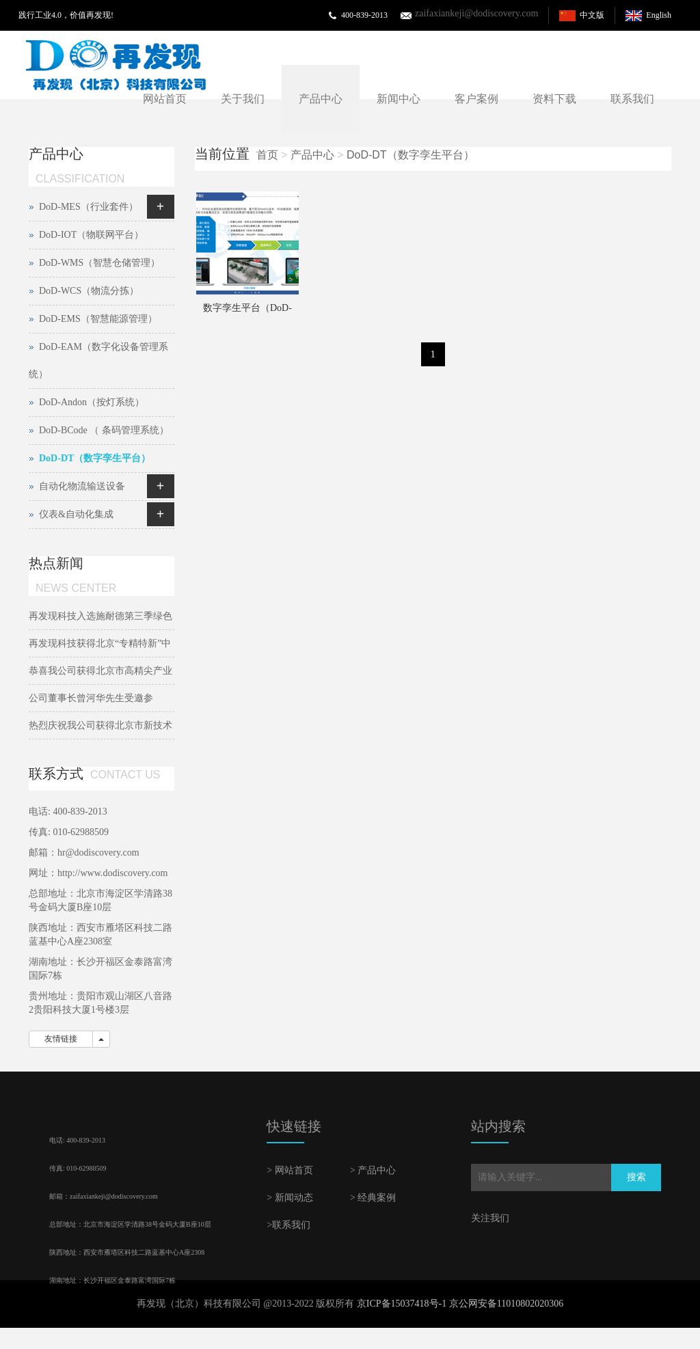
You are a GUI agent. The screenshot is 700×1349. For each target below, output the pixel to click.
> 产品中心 (373, 1170)
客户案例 (476, 99)
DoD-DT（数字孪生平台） (410, 155)
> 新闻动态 (289, 1198)
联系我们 (632, 99)
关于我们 (243, 99)
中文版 (592, 15)
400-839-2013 (364, 15)
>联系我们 (288, 1225)
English (658, 15)
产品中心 (320, 99)
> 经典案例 (373, 1198)
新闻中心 (398, 99)
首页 (267, 155)
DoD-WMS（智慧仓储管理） (99, 263)
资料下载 (554, 99)
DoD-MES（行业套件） (88, 207)
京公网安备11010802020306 (506, 1303)
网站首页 (165, 99)
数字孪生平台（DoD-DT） (247, 312)
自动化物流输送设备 (82, 486)
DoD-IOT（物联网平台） (91, 235)
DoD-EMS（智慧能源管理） (98, 319)
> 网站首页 (289, 1170)
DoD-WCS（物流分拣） (89, 291)
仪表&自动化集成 (76, 514)
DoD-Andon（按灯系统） (91, 402)
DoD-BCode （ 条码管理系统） (104, 430)
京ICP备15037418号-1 (401, 1303)
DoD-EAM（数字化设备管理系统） (98, 360)
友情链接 (60, 1039)
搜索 (636, 1177)
